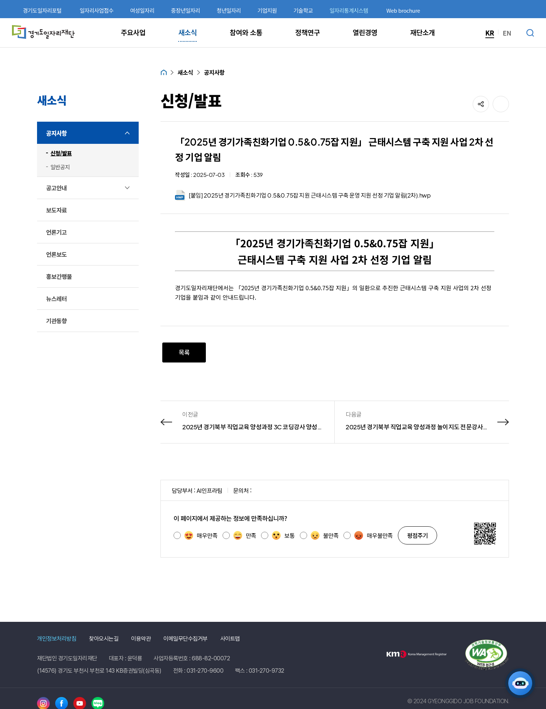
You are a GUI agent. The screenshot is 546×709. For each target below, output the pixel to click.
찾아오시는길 (103, 638)
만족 (244, 535)
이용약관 (141, 638)
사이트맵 (230, 638)
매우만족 (200, 535)
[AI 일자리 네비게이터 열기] (520, 683)
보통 (283, 535)
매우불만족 (373, 535)
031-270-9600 (205, 670)
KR (489, 32)
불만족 (325, 535)
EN (507, 32)
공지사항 (214, 72)
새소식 (185, 72)
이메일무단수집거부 (185, 638)
